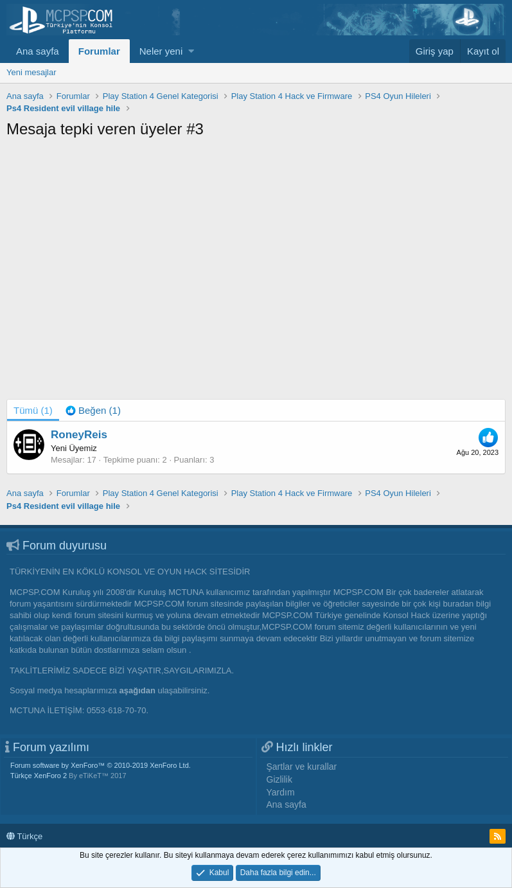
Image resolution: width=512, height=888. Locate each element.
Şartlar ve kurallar (302, 766)
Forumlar (99, 51)
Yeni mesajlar (31, 72)
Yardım (281, 792)
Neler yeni (161, 51)
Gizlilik (279, 779)
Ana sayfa (37, 51)
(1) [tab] (33, 410)
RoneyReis (79, 435)
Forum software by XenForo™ (100, 765)
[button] (191, 51)
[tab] (93, 410)
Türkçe (24, 836)
